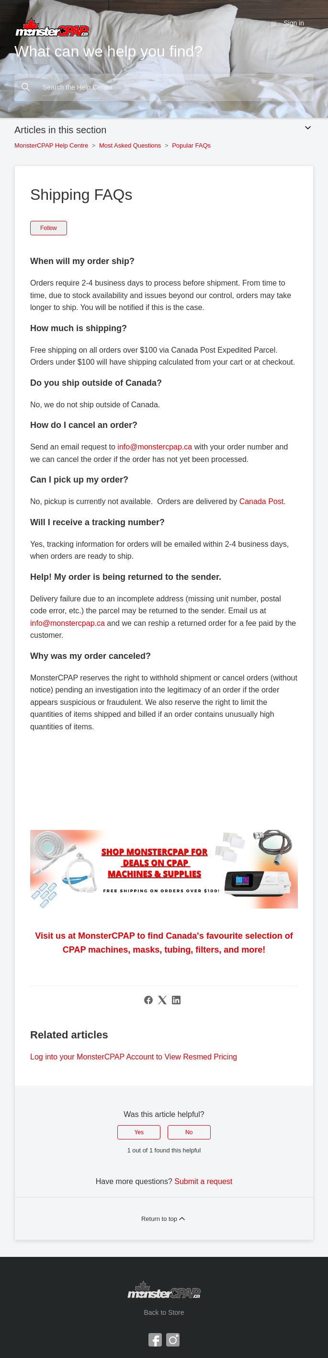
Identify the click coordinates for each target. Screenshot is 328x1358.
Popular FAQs (191, 145)
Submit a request (203, 1181)
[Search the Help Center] (164, 87)
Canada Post (261, 501)
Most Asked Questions (131, 145)
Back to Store (164, 1312)
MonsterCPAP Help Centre (51, 145)
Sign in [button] (293, 23)
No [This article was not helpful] (188, 1132)
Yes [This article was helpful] (139, 1132)
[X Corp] (162, 1000)
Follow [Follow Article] (48, 228)
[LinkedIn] (176, 1000)
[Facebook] (148, 1000)
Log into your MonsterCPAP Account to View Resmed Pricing (133, 1057)
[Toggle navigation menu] (274, 23)
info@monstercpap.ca (154, 447)
